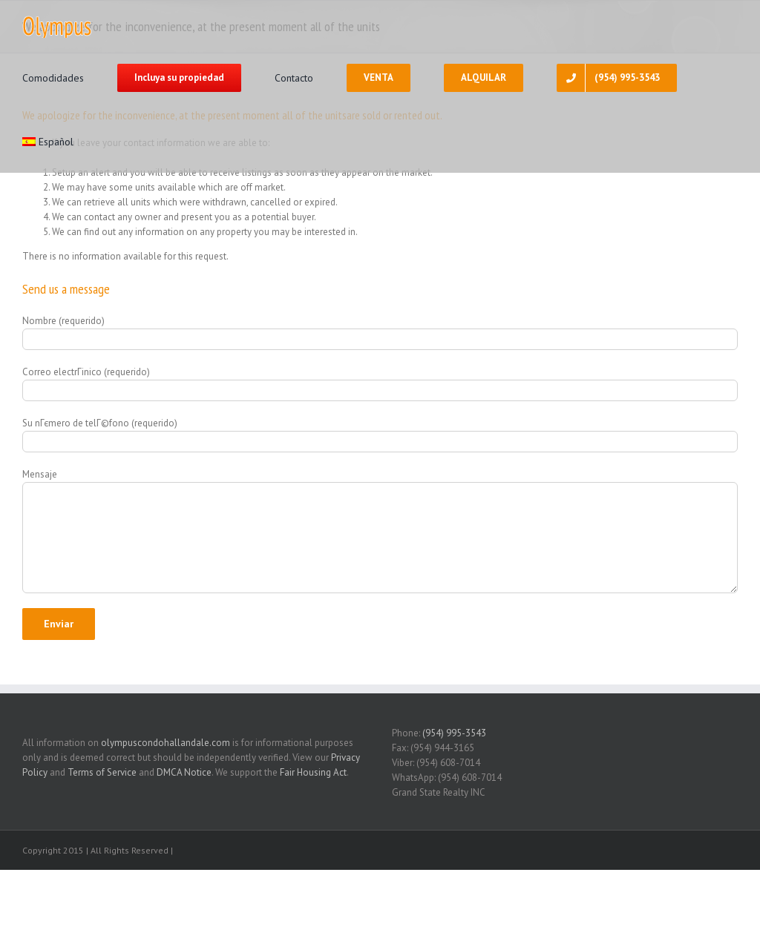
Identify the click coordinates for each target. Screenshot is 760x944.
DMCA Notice (184, 772)
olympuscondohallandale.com (165, 742)
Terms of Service (102, 772)
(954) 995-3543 (454, 733)
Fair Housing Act (313, 772)
